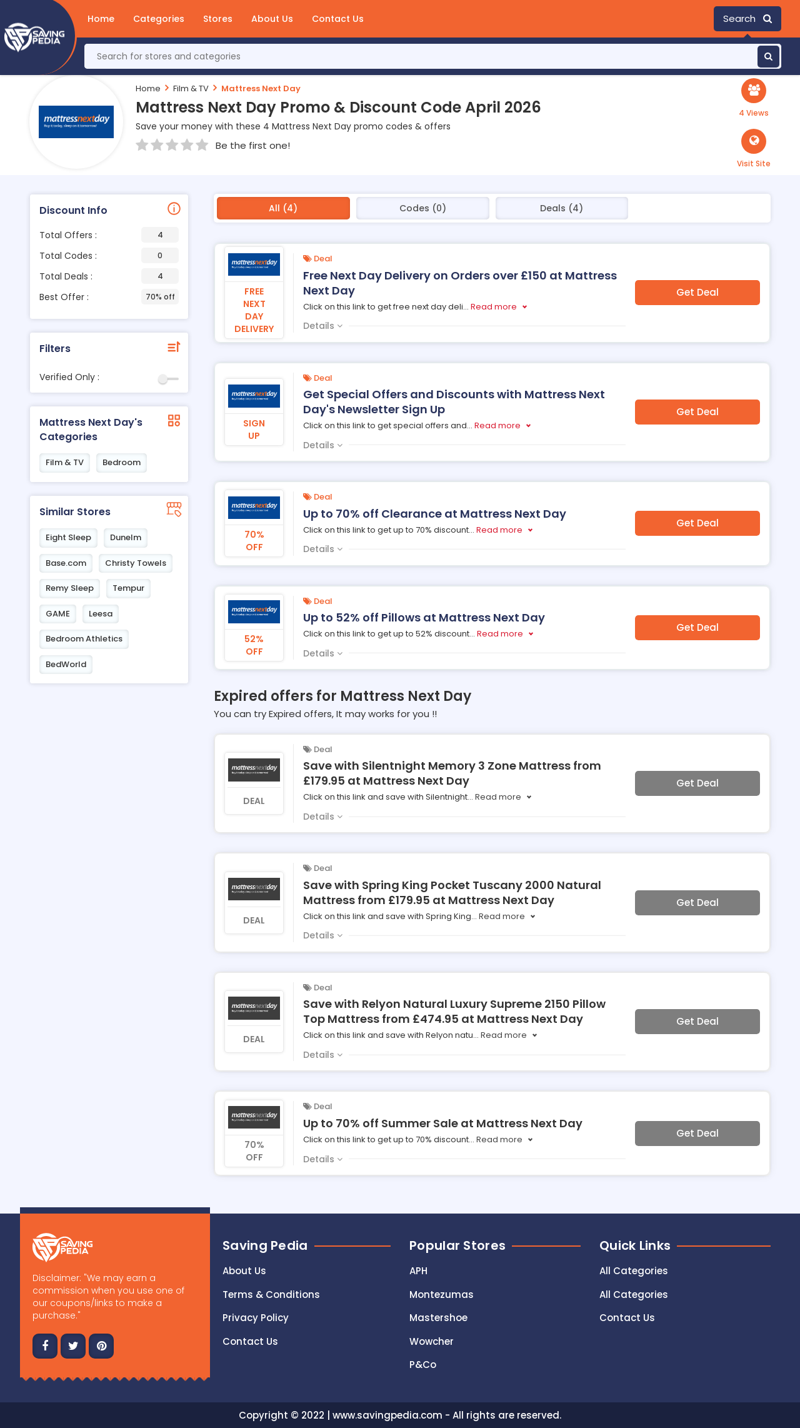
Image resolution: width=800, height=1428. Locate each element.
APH (418, 1270)
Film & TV (191, 88)
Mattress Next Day (261, 88)
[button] (754, 149)
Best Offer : (109, 296)
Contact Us (338, 19)
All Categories (633, 1270)
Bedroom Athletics (84, 639)
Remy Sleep (70, 588)
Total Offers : (109, 235)
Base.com (66, 563)
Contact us (250, 1341)
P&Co (422, 1364)
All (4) (283, 208)
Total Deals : (109, 276)
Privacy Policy (255, 1317)
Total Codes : (109, 255)
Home (101, 19)
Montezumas (441, 1294)
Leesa (100, 614)
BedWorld (66, 664)
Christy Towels (135, 563)
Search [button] (747, 18)
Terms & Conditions (271, 1294)
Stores (217, 19)
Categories (158, 19)
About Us (272, 19)
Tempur (128, 588)
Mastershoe (438, 1317)
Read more (494, 307)
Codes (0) (422, 208)
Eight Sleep (68, 537)
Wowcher (431, 1341)
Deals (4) (561, 208)
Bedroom (121, 462)
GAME (58, 614)
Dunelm (125, 537)
